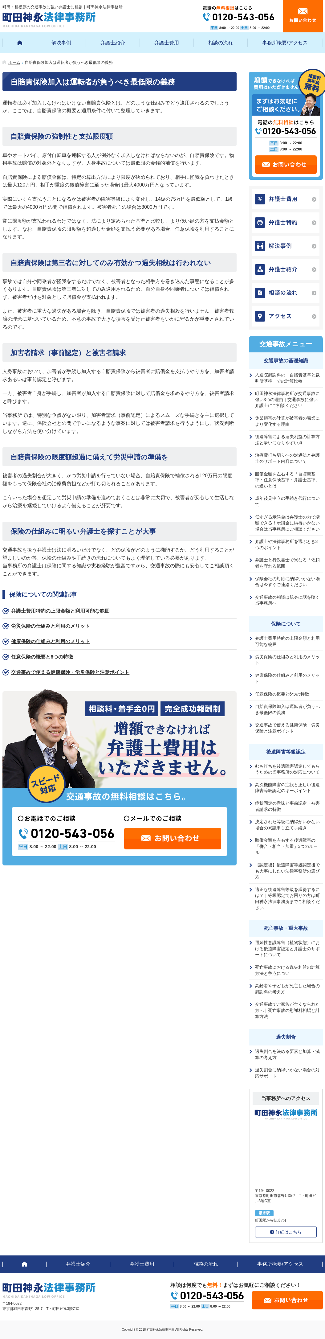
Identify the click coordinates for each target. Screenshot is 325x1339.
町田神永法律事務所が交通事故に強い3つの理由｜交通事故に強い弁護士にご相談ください (287, 399)
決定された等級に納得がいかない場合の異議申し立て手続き (287, 824)
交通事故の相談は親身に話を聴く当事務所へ (287, 600)
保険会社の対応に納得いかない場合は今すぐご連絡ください (287, 581)
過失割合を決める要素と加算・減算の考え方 (287, 1054)
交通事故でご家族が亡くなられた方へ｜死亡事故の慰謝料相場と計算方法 (287, 1010)
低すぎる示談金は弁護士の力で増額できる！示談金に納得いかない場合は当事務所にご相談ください (287, 523)
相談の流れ (220, 42)
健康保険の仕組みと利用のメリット (50, 641)
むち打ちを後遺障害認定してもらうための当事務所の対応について (287, 769)
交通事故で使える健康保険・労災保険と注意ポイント (70, 672)
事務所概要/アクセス (285, 42)
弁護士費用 (166, 42)
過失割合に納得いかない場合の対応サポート (287, 1072)
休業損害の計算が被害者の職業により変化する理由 (287, 421)
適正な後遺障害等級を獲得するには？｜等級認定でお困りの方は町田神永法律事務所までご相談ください (287, 898)
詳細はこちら (289, 1232)
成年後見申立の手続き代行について (287, 501)
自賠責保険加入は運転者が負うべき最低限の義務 (287, 709)
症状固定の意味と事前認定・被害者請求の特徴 (287, 806)
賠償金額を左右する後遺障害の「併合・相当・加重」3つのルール (286, 846)
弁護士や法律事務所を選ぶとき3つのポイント (286, 544)
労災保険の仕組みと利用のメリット (50, 626)
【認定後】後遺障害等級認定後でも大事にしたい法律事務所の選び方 (287, 870)
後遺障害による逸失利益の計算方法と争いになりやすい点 (287, 439)
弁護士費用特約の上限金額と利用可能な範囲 (60, 611)
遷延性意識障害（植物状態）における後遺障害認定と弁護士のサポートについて (287, 948)
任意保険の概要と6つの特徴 (42, 656)
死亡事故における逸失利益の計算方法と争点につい (287, 970)
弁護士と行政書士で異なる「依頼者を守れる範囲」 (287, 563)
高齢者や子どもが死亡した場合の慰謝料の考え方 (287, 988)
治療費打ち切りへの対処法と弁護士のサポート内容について (287, 458)
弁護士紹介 (112, 42)
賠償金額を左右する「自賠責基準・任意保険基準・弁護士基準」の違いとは (287, 479)
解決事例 (61, 42)
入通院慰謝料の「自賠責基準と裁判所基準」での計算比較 (287, 378)
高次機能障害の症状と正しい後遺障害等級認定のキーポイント (287, 787)
